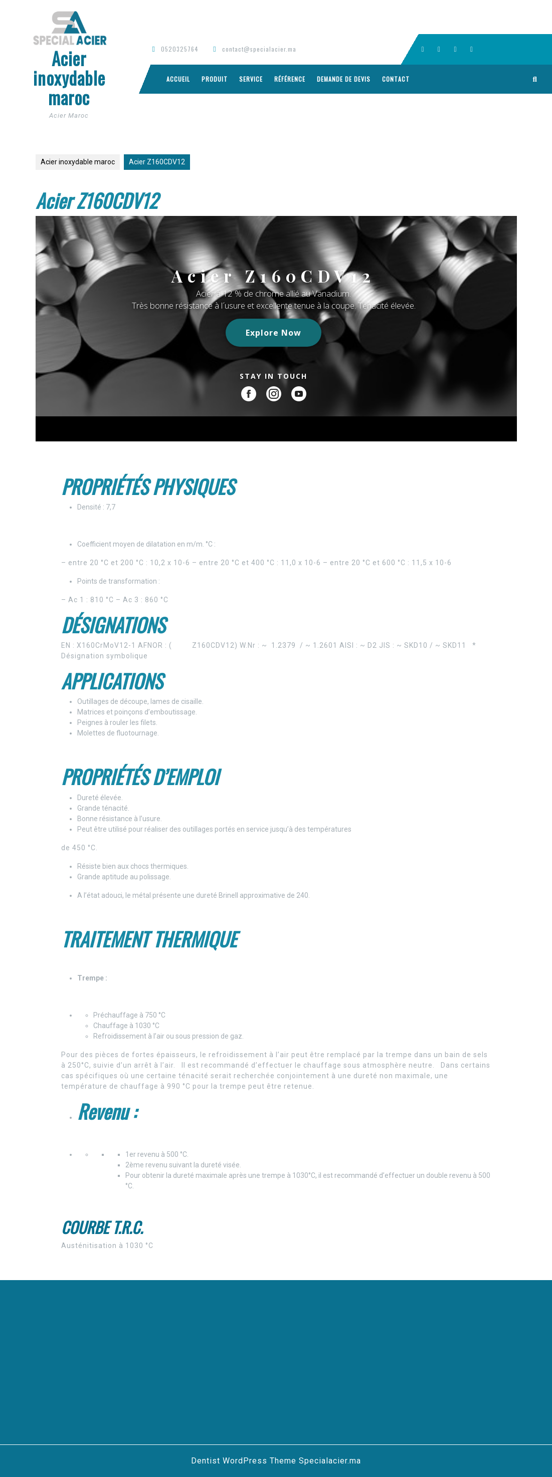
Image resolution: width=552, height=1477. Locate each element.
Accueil (178, 79)
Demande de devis (344, 79)
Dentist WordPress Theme (243, 1460)
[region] (276, 328)
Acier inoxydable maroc (69, 77)
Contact (396, 79)
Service (251, 79)
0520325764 (180, 49)
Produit (215, 79)
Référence (289, 79)
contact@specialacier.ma (259, 49)
